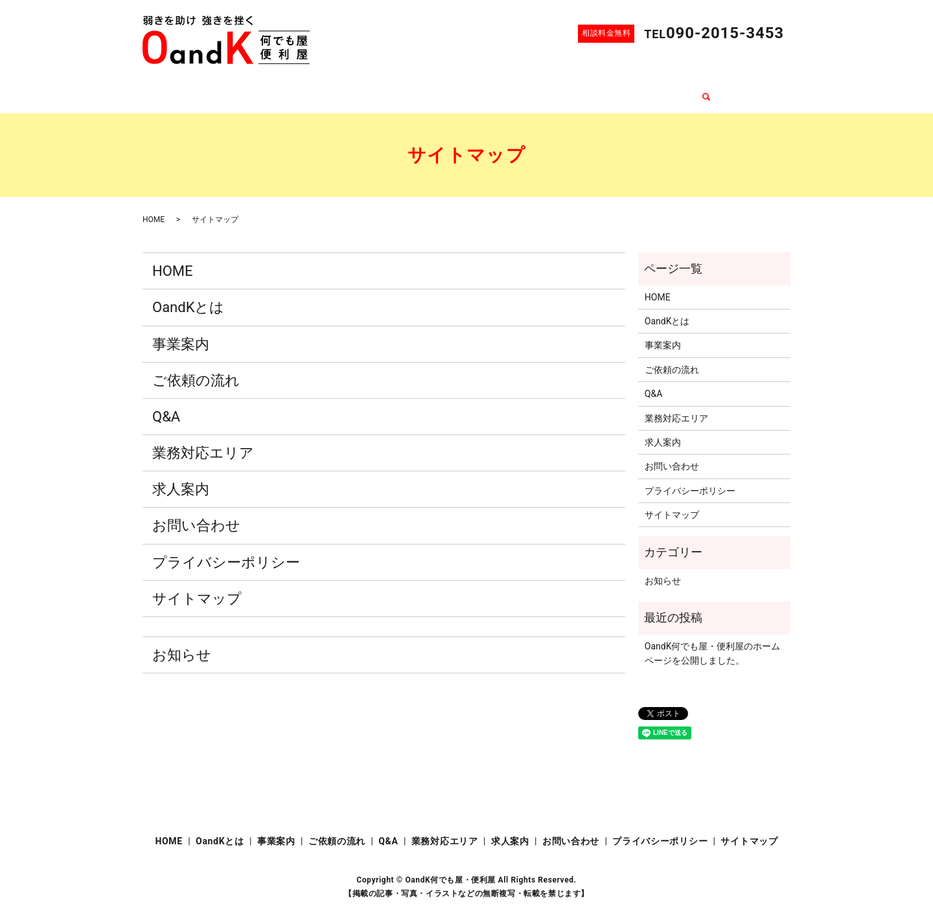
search (716, 90)
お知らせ (181, 642)
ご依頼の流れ (414, 90)
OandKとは (290, 90)
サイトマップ (197, 586)
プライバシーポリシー (226, 549)
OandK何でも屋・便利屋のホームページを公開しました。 (713, 640)
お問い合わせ (663, 90)
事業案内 (350, 90)
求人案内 (599, 90)
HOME (234, 90)
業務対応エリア (529, 90)
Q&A (469, 90)
